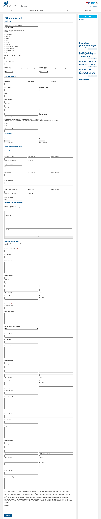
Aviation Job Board (10, 48)
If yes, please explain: (9, 128)
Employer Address (9, 275)
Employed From (43, 296)
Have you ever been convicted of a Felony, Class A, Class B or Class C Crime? (23, 119)
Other (7, 52)
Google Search (9, 34)
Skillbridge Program (36, 10)
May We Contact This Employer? (12, 326)
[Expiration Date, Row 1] (39, 223)
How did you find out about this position (14, 30)
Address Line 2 (8, 107)
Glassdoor (8, 44)
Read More (92, 49)
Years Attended (31, 156)
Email (6, 93)
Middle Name (31, 81)
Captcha (6, 505)
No (6, 125)
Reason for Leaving (9, 311)
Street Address (8, 103)
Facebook (8, 36)
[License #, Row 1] (39, 227)
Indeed (7, 40)
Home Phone (8, 87)
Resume (41, 138)
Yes (7, 123)
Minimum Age (8, 67)
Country (41, 116)
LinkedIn (8, 38)
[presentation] (14, 509)
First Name (7, 81)
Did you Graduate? (9, 164)
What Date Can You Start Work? (12, 55)
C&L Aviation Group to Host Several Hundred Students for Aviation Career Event (87, 63)
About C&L (88, 10)
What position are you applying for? (13, 25)
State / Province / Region (44, 111)
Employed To (8, 303)
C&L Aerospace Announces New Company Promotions (87, 46)
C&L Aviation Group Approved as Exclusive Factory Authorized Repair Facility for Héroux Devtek (87, 71)
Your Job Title (8, 254)
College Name (7, 172)
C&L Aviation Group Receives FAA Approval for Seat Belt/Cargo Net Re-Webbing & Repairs (87, 54)
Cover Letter (7, 138)
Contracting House (10, 50)
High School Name (9, 156)
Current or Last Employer (11, 248)
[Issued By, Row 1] (39, 232)
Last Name (54, 81)
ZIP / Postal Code (8, 116)
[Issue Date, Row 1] (39, 218)
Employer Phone (9, 296)
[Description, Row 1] (39, 213)
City (5, 111)
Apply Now (87, 16)
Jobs (10, 10)
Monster (7, 42)
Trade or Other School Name (11, 189)
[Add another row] (38, 236)
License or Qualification (10, 206)
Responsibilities (8, 260)
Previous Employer (9, 334)
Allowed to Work (43, 67)
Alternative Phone (43, 87)
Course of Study (55, 156)
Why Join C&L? (64, 10)
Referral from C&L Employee (12, 46)
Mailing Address (8, 99)
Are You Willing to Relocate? (11, 61)
